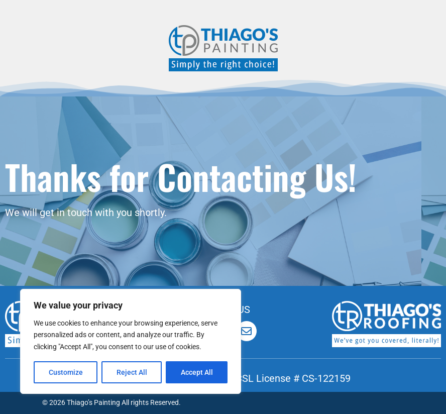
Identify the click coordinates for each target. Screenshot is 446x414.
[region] (130, 341)
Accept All (197, 372)
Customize (66, 372)
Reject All (132, 372)
